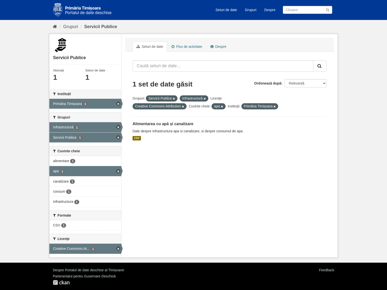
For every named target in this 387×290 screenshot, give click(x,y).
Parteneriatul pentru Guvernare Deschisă (84, 276)
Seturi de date (226, 10)
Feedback (326, 270)
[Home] (55, 26)
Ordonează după (267, 83)
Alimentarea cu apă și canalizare (163, 124)
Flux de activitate (187, 47)
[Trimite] (328, 9)
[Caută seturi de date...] (223, 66)
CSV (136, 138)
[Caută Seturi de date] (307, 10)
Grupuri (250, 10)
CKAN (61, 282)
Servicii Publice (100, 26)
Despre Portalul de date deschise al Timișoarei (88, 270)
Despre (269, 10)
